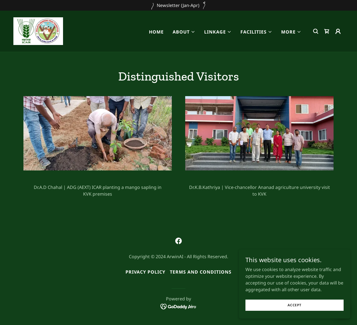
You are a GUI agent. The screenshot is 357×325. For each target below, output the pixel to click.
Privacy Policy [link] (145, 272)
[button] (184, 32)
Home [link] (156, 32)
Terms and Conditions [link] (200, 272)
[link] (38, 31)
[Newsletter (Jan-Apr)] (178, 5)
